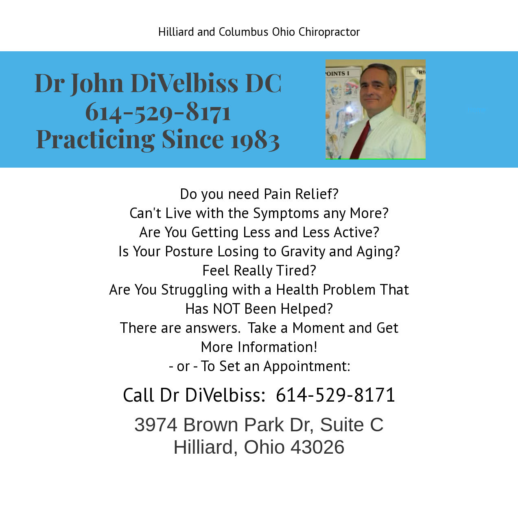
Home (477, 109)
